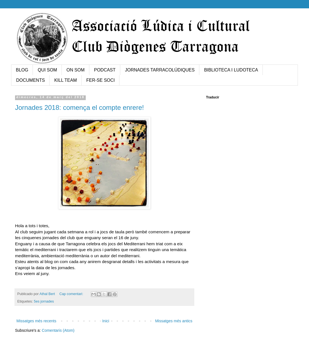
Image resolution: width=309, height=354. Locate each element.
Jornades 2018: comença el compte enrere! (79, 107)
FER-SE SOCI (100, 80)
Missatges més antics (173, 321)
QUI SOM (47, 70)
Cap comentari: (71, 294)
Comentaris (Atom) (58, 330)
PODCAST (105, 70)
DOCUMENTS (30, 80)
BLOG (22, 70)
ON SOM (76, 70)
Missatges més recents (36, 321)
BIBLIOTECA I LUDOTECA (231, 70)
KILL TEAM (65, 80)
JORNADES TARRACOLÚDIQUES (160, 70)
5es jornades (44, 301)
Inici (105, 321)
